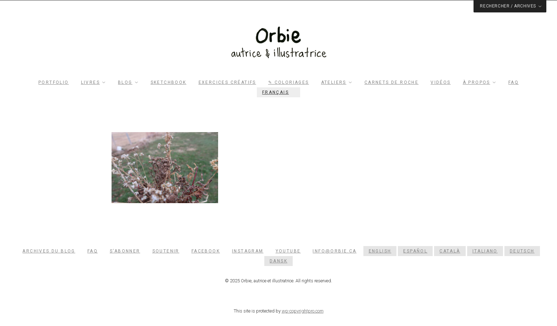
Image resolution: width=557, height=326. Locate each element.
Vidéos (440, 82)
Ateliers (333, 82)
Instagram (248, 251)
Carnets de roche (391, 82)
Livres (90, 82)
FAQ (513, 82)
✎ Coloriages (288, 82)
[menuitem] (278, 92)
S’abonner (125, 251)
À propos (476, 82)
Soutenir (165, 251)
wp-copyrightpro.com (303, 311)
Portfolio (53, 82)
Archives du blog (48, 251)
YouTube (288, 251)
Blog (125, 82)
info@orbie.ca (334, 251)
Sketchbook (168, 82)
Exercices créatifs (227, 82)
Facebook (205, 251)
